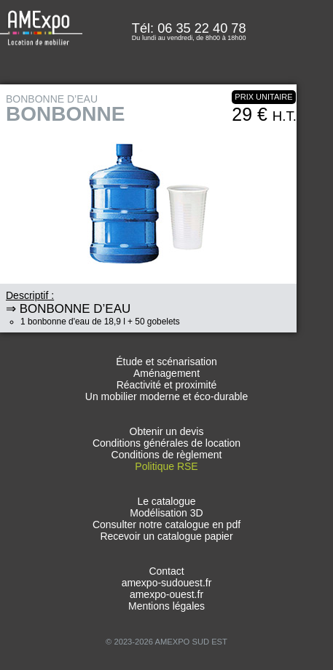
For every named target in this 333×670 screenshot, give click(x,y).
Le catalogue (166, 501)
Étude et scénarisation (166, 361)
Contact (166, 571)
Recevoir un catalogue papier (166, 536)
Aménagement (166, 373)
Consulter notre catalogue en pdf (166, 524)
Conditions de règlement (166, 454)
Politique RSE (166, 466)
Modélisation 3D (166, 513)
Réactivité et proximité (167, 385)
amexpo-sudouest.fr (167, 583)
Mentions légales (166, 606)
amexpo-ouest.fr (166, 594)
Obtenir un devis (167, 431)
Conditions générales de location (166, 443)
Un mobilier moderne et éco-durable (166, 396)
